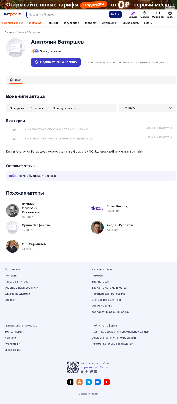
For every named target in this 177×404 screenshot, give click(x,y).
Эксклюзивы (131, 23)
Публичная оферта (104, 325)
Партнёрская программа (108, 293)
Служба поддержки (17, 293)
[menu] (147, 108)
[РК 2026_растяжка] (88, 4)
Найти (115, 14)
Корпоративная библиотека (110, 312)
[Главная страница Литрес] (11, 14)
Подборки (90, 23)
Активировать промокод (21, 325)
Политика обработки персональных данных (120, 331)
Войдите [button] (15, 176)
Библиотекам (100, 281)
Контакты (11, 275)
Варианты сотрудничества (109, 287)
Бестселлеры (13, 331)
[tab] (16, 79)
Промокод (35, 23)
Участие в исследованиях (21, 287)
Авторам (97, 275)
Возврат (10, 299)
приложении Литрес (96, 367)
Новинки (52, 23)
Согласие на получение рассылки (114, 337)
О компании (12, 269)
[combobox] (67, 14)
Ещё (146, 23)
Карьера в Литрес (16, 281)
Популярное (71, 23)
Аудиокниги (110, 23)
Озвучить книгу (102, 306)
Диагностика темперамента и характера (58, 138)
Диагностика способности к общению (56, 129)
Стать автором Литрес (107, 299)
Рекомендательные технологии (112, 343)
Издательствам (102, 269)
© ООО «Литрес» (88, 394)
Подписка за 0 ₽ (12, 23)
